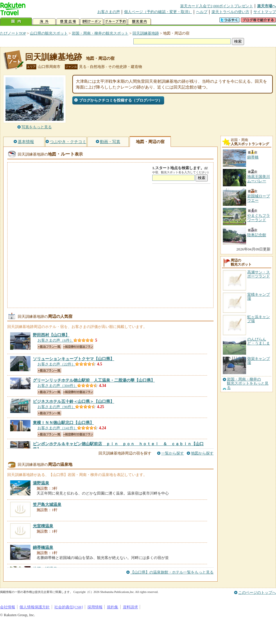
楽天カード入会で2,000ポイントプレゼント (216, 6)
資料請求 (130, 607)
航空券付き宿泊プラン (78, 346)
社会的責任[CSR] (68, 607)
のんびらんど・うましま (258, 341)
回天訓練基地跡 (145, 33)
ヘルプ (201, 12)
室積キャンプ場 (258, 296)
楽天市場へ (266, 6)
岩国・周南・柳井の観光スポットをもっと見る (247, 383)
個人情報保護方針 (34, 607)
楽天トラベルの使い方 (230, 12)
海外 (44, 21)
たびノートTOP (13, 33)
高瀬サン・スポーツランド (258, 274)
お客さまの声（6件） (55, 340)
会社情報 (7, 607)
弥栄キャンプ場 (258, 360)
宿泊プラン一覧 (49, 346)
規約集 (112, 607)
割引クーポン (91, 21)
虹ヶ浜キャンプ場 (258, 319)
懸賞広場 (68, 21)
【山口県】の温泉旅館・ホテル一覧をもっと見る (172, 572)
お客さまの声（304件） (57, 385)
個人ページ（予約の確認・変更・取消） (158, 12)
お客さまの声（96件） (56, 407)
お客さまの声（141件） (57, 428)
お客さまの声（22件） (56, 364)
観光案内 (139, 21)
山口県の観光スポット (49, 33)
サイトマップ (264, 12)
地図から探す (202, 453)
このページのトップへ (257, 592)
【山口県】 (51, 335)
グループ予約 (115, 21)
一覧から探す (172, 453)
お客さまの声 (108, 12)
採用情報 (95, 607)
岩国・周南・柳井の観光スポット (100, 33)
